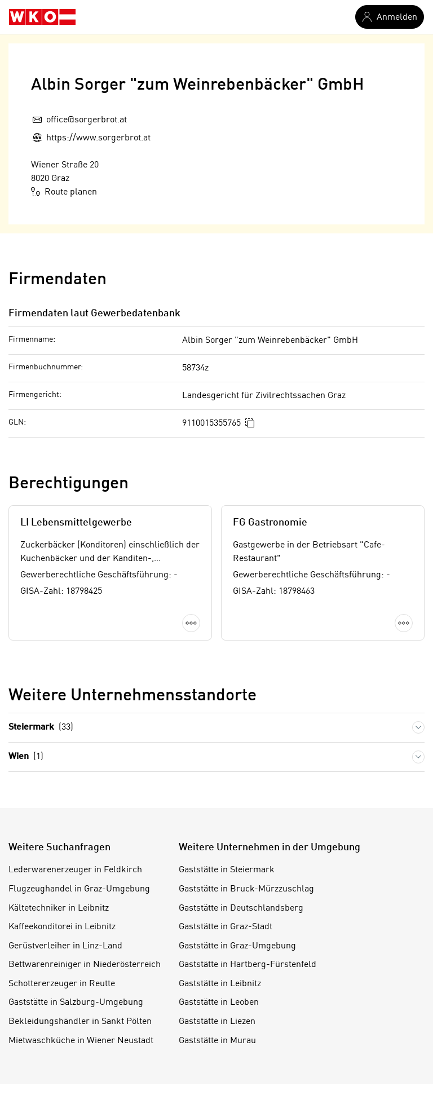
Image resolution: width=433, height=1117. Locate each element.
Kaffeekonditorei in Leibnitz (62, 926)
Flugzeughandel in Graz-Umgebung (79, 889)
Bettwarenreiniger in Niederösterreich (84, 964)
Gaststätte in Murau (217, 1040)
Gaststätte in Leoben (219, 1002)
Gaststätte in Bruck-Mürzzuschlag (246, 889)
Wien (25, 757)
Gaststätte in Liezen (217, 1021)
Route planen (64, 191)
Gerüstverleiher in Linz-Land (65, 946)
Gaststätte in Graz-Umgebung (237, 946)
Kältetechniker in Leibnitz (58, 908)
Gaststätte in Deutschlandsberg (241, 908)
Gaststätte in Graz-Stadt (225, 926)
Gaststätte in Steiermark (227, 870)
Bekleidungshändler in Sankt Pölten (80, 1021)
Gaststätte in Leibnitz (220, 983)
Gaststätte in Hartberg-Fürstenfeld (247, 964)
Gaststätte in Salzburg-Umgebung (75, 1002)
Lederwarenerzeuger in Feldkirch (75, 870)
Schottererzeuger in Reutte (61, 983)
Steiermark (40, 727)
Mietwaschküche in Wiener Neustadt (80, 1040)
